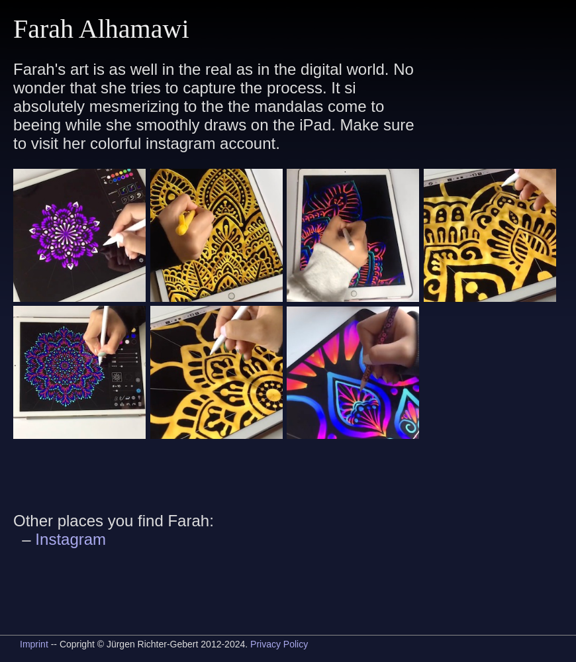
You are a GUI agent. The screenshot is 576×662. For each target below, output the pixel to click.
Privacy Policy (279, 644)
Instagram (70, 539)
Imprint (34, 644)
